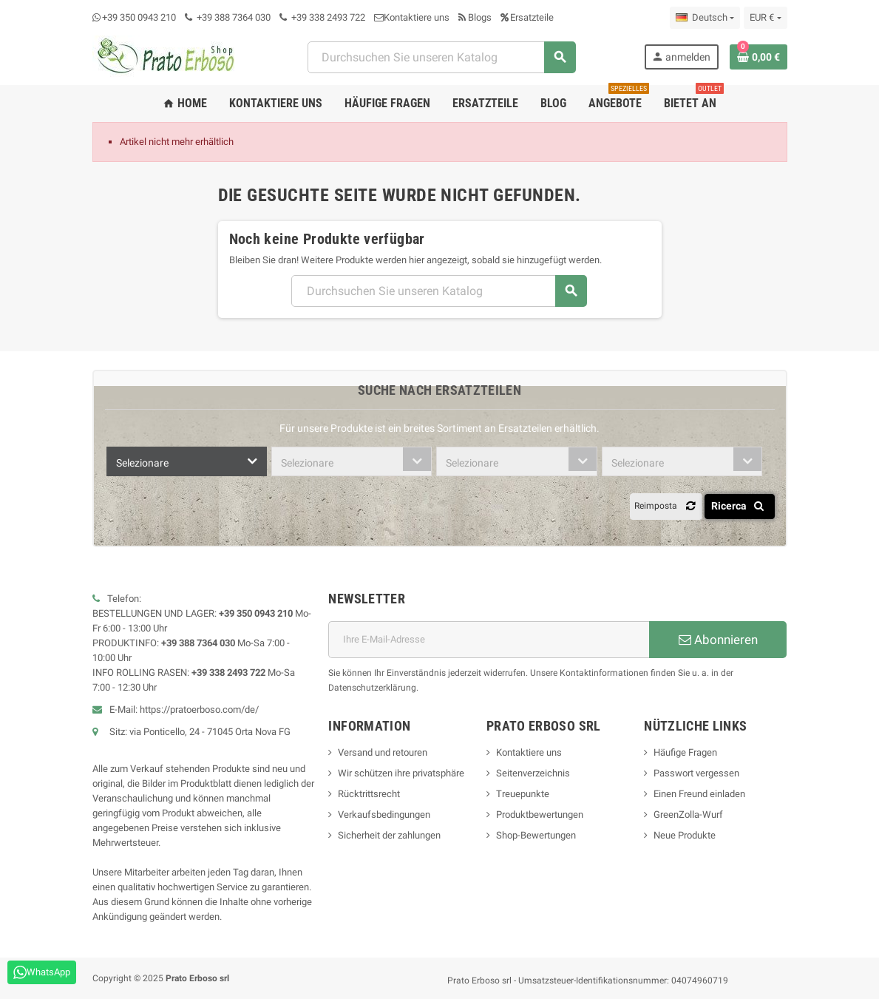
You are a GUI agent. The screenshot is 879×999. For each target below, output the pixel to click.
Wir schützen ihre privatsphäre (401, 773)
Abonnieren (718, 639)
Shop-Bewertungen (536, 835)
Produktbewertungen (539, 814)
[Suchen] (441, 57)
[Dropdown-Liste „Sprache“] (705, 18)
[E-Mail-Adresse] (488, 639)
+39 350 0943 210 (139, 17)
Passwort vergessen (696, 773)
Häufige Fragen (685, 752)
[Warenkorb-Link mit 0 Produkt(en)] (758, 57)
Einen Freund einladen (699, 793)
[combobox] (186, 461)
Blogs (475, 17)
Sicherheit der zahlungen (389, 835)
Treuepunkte (522, 793)
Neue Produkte (685, 835)
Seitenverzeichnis (533, 773)
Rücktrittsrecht (369, 793)
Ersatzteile (527, 17)
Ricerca (740, 506)
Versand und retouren (382, 752)
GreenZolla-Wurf (688, 814)
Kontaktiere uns (411, 17)
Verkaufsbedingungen (384, 814)
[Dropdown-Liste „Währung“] (765, 18)
